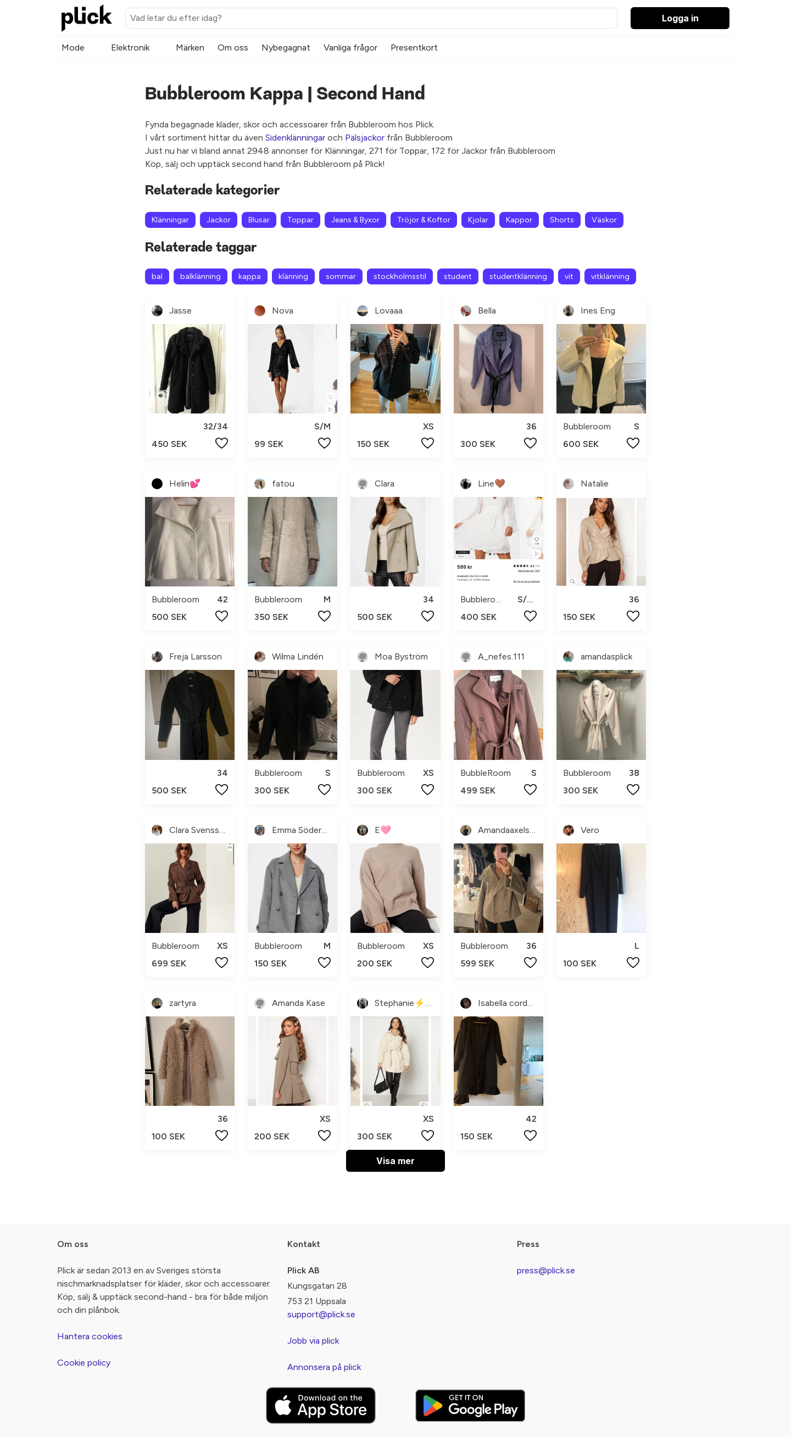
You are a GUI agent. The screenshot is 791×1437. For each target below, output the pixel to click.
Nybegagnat (285, 47)
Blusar (259, 220)
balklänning (200, 276)
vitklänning (610, 276)
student (458, 276)
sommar (341, 276)
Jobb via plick (313, 1340)
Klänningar (170, 220)
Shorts (562, 220)
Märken (190, 47)
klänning (293, 276)
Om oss (233, 47)
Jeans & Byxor (355, 220)
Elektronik (130, 47)
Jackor (219, 220)
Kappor (519, 220)
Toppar (300, 220)
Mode (73, 47)
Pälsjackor (365, 137)
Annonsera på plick (324, 1367)
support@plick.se (321, 1314)
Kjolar (478, 220)
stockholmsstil (400, 276)
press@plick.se (546, 1270)
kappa (249, 276)
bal (157, 276)
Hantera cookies (89, 1336)
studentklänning (518, 276)
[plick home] (87, 18)
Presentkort (414, 47)
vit (569, 276)
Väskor (604, 220)
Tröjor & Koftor (423, 220)
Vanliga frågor (350, 47)
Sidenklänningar (295, 137)
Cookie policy (83, 1362)
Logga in (680, 18)
